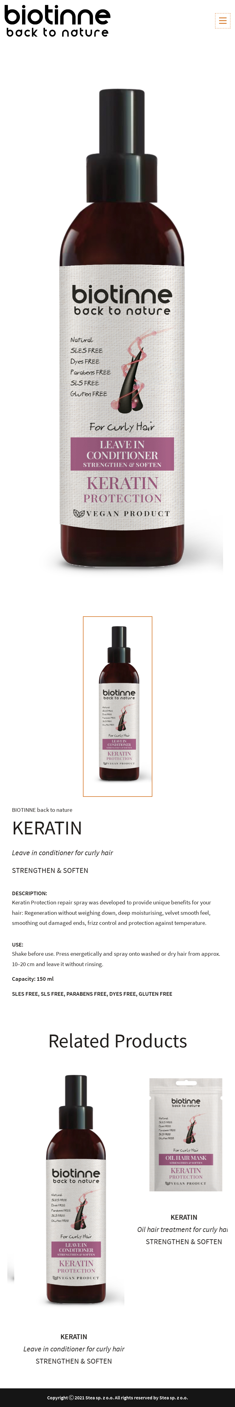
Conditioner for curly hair (38, 1323)
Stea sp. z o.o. (99, 1397)
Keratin (38, 1310)
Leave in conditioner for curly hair (148, 1349)
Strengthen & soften (148, 1361)
